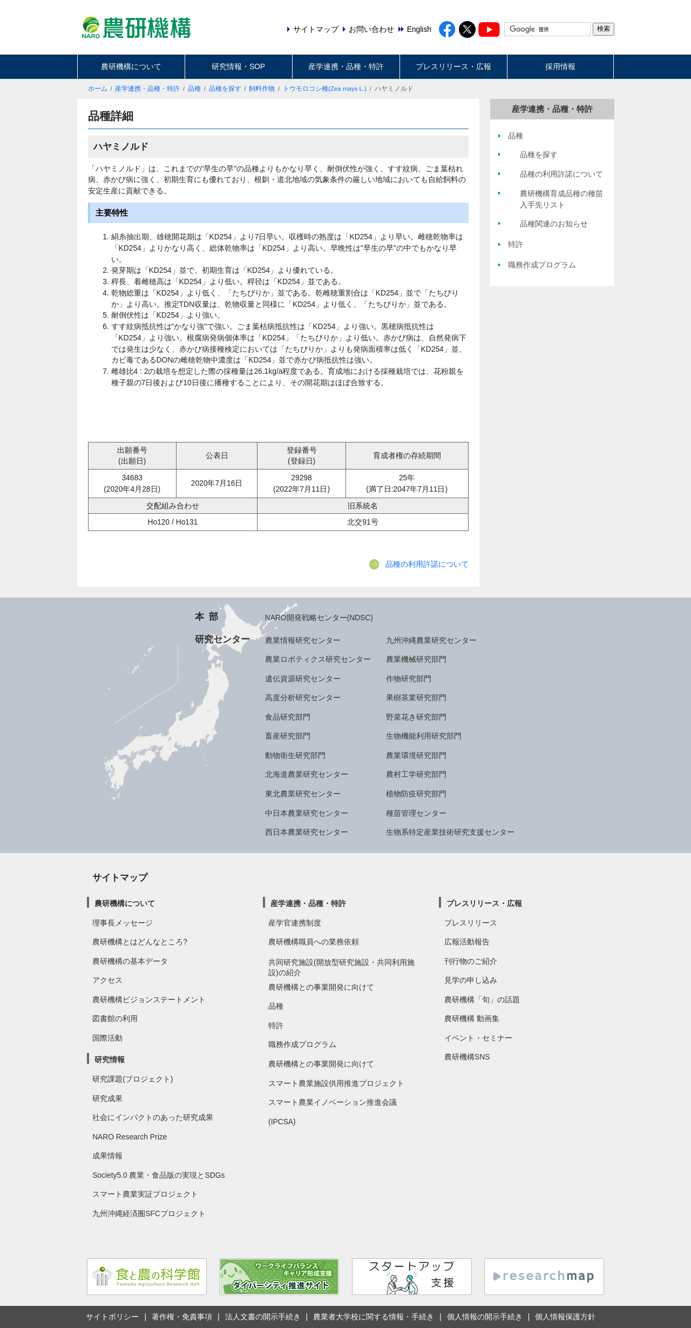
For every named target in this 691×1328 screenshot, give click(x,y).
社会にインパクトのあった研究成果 (152, 1117)
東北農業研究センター (303, 793)
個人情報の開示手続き (485, 1316)
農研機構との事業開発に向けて (321, 987)
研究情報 (109, 1059)
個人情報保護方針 (565, 1316)
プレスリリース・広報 (453, 66)
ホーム (97, 88)
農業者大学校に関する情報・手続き (373, 1316)
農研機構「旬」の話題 (482, 999)
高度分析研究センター (303, 697)
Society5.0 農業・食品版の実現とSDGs (158, 1175)
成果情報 (107, 1155)
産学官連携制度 (294, 922)
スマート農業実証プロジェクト (145, 1194)
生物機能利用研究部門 (424, 736)
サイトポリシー (112, 1316)
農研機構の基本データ (130, 961)
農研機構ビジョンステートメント (149, 999)
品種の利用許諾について (427, 564)
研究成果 (107, 1098)
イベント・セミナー (478, 1038)
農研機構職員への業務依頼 (313, 941)
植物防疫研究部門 (416, 793)
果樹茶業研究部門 (416, 697)
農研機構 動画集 (471, 1018)
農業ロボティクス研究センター (318, 659)
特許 (275, 1025)
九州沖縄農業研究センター (431, 640)
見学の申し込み (470, 980)
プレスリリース (470, 922)
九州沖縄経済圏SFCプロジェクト (149, 1213)
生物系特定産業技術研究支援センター (450, 832)
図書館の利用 (115, 1018)
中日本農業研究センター (306, 813)
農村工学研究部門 (416, 774)
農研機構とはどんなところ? (139, 941)
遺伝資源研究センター (303, 678)
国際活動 (107, 1038)
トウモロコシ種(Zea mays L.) (325, 88)
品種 (194, 88)
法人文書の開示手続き (263, 1316)
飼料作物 (262, 88)
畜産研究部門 (287, 736)
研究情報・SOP (238, 66)
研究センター (222, 639)
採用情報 (560, 66)
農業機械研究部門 (416, 659)
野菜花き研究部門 (416, 717)
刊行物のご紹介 (470, 961)
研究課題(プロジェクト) (132, 1079)
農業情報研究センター (303, 640)
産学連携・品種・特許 (346, 66)
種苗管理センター (416, 813)
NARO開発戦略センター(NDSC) (319, 617)
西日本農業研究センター (306, 832)
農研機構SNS (467, 1056)
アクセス (107, 980)
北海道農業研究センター (306, 774)
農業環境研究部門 (416, 755)
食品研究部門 (287, 717)
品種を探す (225, 88)
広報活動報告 (467, 941)
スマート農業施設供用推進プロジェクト (336, 1083)
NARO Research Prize (129, 1136)
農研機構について (131, 66)
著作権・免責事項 (182, 1316)
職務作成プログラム (302, 1044)
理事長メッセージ (122, 922)
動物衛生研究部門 (295, 755)
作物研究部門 (408, 678)
